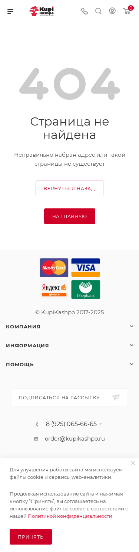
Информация (27, 345)
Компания (23, 326)
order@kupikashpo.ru (75, 438)
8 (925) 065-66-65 (71, 424)
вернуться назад (69, 188)
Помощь (20, 364)
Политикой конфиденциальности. (70, 516)
